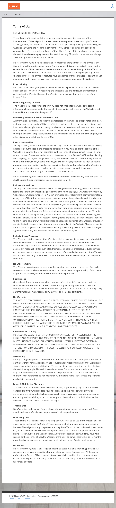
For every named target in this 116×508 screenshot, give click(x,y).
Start (6, 14)
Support (26, 498)
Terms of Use (14, 498)
